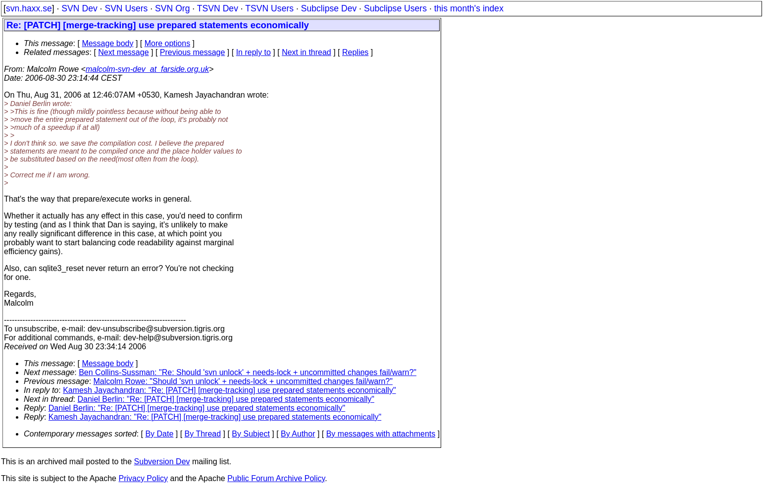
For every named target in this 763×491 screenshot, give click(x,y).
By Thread (203, 434)
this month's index (469, 8)
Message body (107, 43)
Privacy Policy (143, 478)
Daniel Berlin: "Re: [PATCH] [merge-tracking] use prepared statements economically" (226, 399)
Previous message (192, 52)
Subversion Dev (162, 461)
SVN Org (172, 8)
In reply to (253, 52)
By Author (298, 434)
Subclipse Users (395, 8)
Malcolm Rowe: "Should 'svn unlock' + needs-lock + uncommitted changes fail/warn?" (243, 381)
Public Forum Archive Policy (276, 478)
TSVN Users (269, 8)
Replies (355, 52)
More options (168, 43)
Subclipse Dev (328, 8)
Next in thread (306, 52)
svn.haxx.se (29, 8)
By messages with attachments (381, 434)
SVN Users (126, 8)
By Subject (250, 434)
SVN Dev (79, 8)
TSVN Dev (217, 8)
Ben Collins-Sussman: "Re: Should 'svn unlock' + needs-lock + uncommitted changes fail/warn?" (247, 372)
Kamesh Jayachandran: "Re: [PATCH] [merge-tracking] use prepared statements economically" (229, 390)
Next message (123, 52)
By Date (159, 434)
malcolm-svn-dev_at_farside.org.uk (147, 69)
